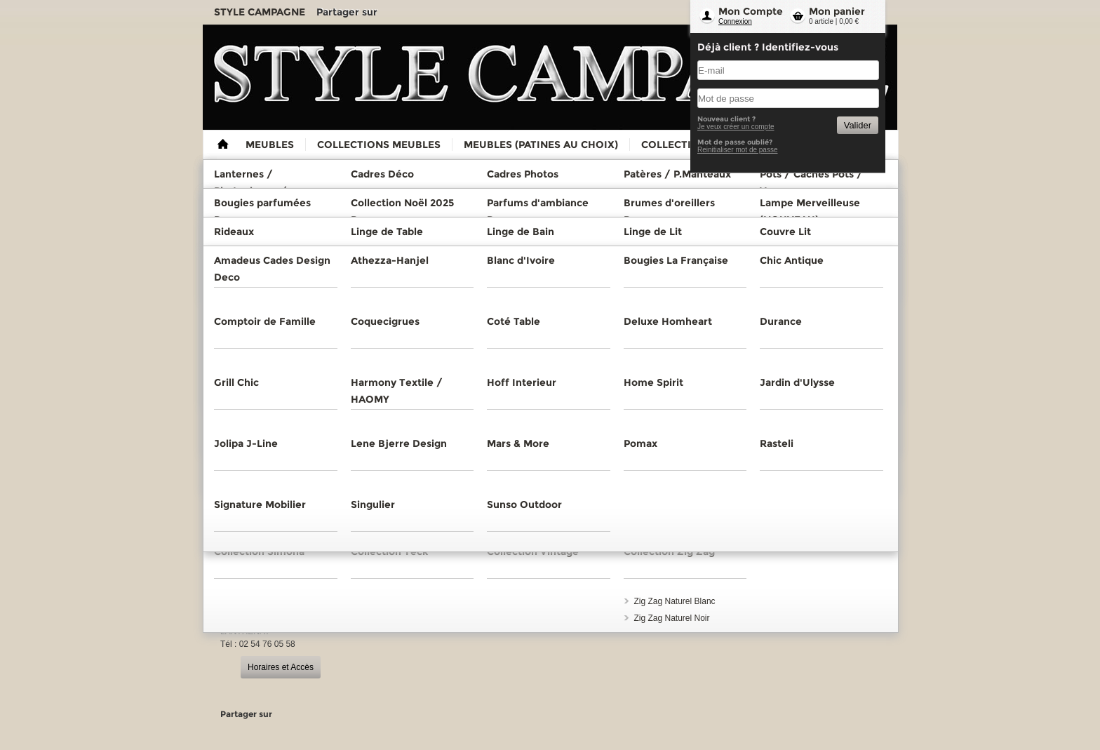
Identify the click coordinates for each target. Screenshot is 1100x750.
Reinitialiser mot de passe (737, 150)
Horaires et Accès (281, 667)
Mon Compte (750, 11)
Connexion (735, 21)
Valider (857, 125)
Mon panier (837, 11)
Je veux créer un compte (735, 126)
